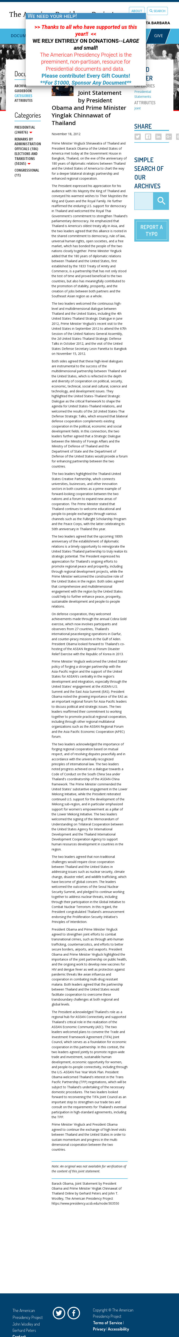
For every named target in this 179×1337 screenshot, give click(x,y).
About (136, 11)
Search (157, 11)
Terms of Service (107, 1322)
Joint (137, 108)
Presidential (142, 91)
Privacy (99, 1328)
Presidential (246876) (25, 130)
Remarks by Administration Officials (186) (28, 144)
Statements (142, 96)
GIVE (158, 35)
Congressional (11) (27, 173)
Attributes (24, 100)
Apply (161, 201)
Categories (23, 95)
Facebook (74, 1314)
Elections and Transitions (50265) (26, 158)
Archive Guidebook (23, 88)
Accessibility (118, 1328)
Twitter (60, 1314)
